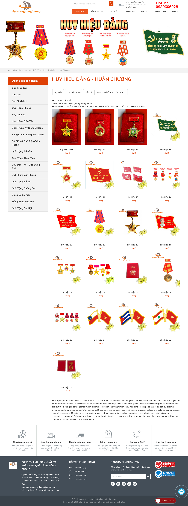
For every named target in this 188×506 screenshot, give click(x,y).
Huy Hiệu (58, 92)
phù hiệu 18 (165, 149)
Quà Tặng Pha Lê (21, 107)
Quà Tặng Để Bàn (22, 151)
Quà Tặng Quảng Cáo (24, 188)
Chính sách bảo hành (78, 479)
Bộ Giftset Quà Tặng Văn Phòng (26, 143)
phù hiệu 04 (99, 340)
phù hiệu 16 (99, 197)
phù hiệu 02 (165, 340)
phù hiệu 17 (66, 197)
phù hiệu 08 (99, 292)
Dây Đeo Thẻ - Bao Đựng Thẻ (26, 166)
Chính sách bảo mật (77, 475)
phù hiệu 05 (66, 340)
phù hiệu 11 (132, 244)
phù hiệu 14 (165, 197)
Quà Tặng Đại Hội (22, 208)
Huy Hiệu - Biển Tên (22, 121)
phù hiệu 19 (132, 149)
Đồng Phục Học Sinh (23, 201)
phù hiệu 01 (66, 387)
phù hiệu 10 (165, 244)
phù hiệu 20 (99, 149)
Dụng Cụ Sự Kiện (21, 194)
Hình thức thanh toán (78, 471)
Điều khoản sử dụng (77, 467)
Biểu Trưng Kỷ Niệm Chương (27, 127)
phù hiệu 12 (99, 244)
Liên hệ (67, 153)
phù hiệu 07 (132, 292)
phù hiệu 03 (132, 340)
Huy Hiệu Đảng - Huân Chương (111, 92)
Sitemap (112, 499)
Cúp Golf (16, 94)
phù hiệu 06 (165, 292)
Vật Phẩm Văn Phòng (24, 174)
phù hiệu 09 (66, 292)
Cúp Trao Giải (19, 87)
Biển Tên (89, 92)
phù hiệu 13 (66, 244)
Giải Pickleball (19, 101)
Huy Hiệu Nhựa (73, 92)
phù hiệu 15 (132, 197)
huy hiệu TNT (66, 149)
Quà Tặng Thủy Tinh (23, 158)
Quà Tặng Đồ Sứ (21, 181)
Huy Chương (18, 114)
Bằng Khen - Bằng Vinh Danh (28, 134)
